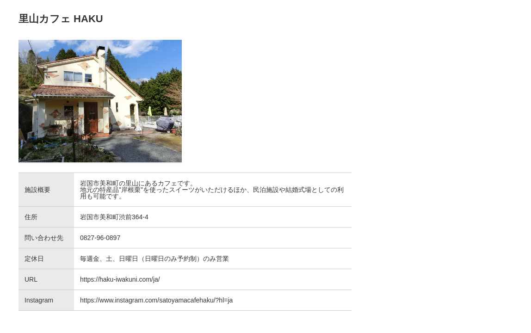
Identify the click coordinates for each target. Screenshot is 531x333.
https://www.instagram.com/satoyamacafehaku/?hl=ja (156, 300)
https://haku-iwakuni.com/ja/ (120, 279)
